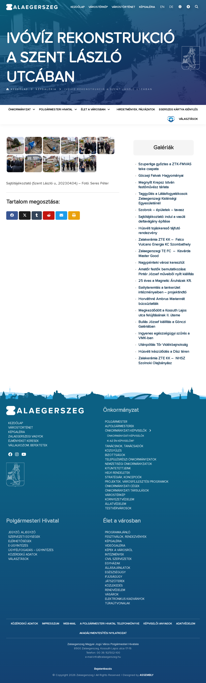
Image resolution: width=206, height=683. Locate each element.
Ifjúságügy (113, 576)
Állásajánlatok (117, 567)
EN (162, 7)
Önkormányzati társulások (127, 490)
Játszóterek (115, 581)
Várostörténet (123, 7)
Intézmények (114, 554)
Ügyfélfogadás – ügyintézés (31, 550)
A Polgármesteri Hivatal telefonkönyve (109, 623)
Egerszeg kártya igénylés (178, 109)
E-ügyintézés (18, 545)
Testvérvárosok (118, 508)
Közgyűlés (113, 450)
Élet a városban (93, 109)
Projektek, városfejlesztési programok (137, 481)
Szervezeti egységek (24, 536)
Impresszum (50, 623)
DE (171, 7)
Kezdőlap (77, 7)
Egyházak (112, 563)
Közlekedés (114, 585)
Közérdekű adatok (22, 554)
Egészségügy (115, 572)
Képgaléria (147, 7)
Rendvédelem (115, 590)
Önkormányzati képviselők (126, 430)
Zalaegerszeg (32, 7)
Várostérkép (98, 7)
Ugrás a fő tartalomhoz (190, 2)
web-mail (69, 623)
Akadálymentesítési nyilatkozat (103, 633)
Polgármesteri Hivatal (55, 109)
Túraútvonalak (117, 603)
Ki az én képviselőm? (120, 441)
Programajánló (117, 532)
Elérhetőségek (20, 541)
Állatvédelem (115, 503)
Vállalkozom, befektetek (27, 445)
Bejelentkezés (103, 668)
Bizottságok (115, 455)
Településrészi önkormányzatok (131, 459)
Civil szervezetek (118, 559)
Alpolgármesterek (119, 426)
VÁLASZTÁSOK (188, 119)
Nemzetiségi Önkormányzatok (128, 463)
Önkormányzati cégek (122, 486)
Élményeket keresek (23, 440)
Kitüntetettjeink (118, 468)
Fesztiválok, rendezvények (126, 536)
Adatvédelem (185, 623)
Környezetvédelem (119, 499)
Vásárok (112, 594)
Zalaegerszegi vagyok (25, 436)
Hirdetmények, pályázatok (136, 109)
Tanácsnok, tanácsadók (124, 446)
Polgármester (116, 421)
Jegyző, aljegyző (22, 532)
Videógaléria (115, 545)
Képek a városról (119, 550)
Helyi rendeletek (117, 472)
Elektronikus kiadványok (125, 598)
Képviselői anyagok (157, 623)
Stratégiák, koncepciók (123, 477)
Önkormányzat (19, 109)
